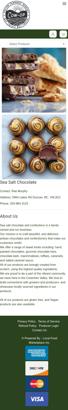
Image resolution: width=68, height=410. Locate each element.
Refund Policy (28, 325)
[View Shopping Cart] (63, 34)
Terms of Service (49, 321)
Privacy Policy (27, 321)
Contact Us (39, 330)
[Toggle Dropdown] (53, 34)
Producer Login (49, 325)
